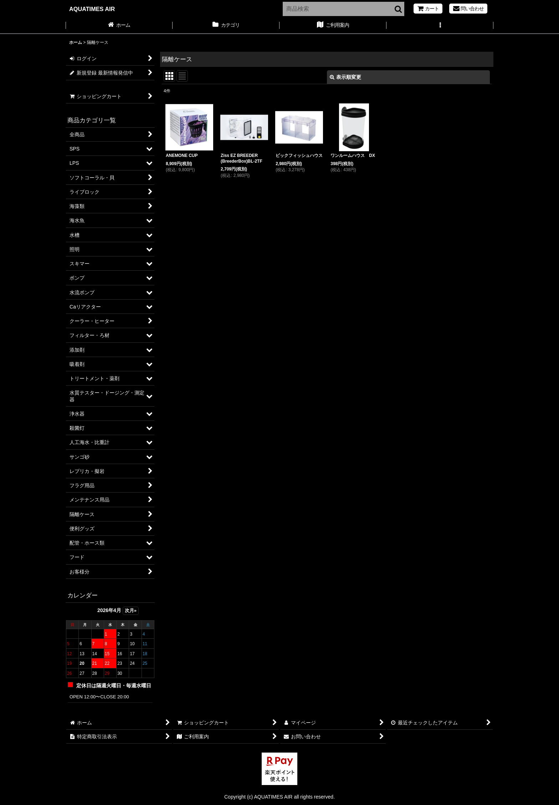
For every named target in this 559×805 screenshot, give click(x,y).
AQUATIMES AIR (92, 9)
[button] (439, 26)
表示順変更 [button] (345, 77)
